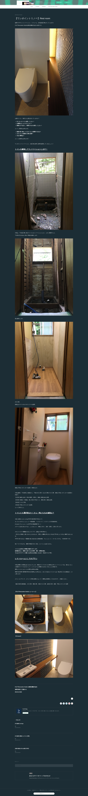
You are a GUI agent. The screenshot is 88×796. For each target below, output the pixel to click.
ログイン (68, 2)
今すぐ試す (59, 2)
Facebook (37, 6)
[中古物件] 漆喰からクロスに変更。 (22, 736)
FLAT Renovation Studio (52, 6)
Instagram (44, 6)
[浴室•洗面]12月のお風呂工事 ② (22, 748)
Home (32, 6)
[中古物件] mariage (19, 723)
